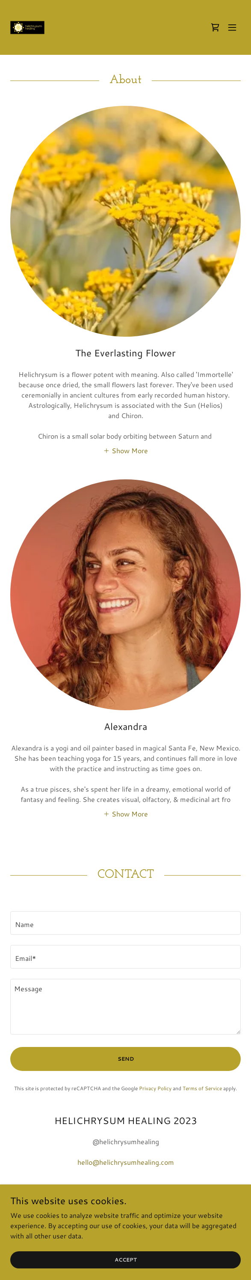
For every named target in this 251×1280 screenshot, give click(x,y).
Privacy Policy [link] (155, 1088)
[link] (27, 27)
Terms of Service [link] (202, 1088)
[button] (232, 27)
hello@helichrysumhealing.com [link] (125, 1162)
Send (126, 1058)
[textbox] (125, 923)
